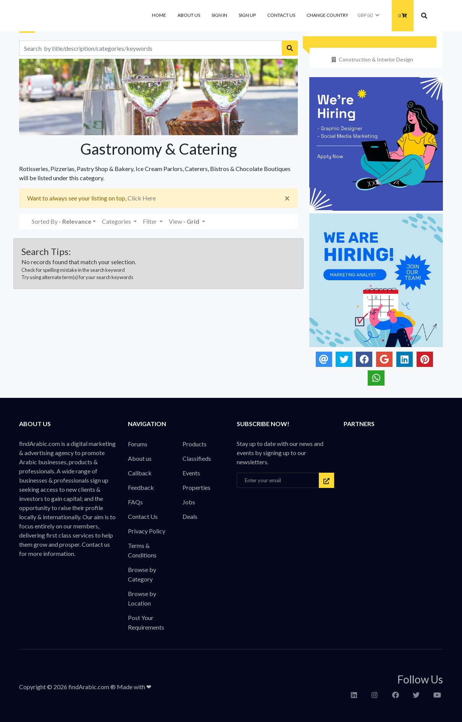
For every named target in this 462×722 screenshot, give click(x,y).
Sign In (219, 15)
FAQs (135, 502)
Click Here (142, 198)
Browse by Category (142, 574)
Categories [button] (117, 221)
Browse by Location (142, 598)
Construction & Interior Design (371, 59)
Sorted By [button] (61, 221)
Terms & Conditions (142, 550)
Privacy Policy (146, 531)
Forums (137, 443)
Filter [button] (150, 221)
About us (189, 15)
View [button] (184, 221)
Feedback (141, 487)
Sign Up (247, 15)
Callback (140, 472)
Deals (190, 516)
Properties (196, 487)
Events (191, 472)
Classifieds (197, 458)
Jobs (189, 502)
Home (159, 15)
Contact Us (281, 15)
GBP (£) (368, 15)
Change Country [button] (327, 15)
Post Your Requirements (146, 622)
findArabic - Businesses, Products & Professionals (76, 15)
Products (195, 443)
